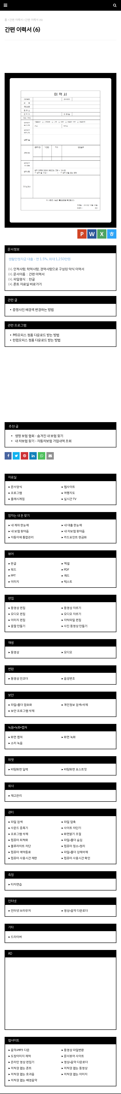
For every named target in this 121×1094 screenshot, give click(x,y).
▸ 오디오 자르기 (71, 614)
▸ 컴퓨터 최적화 (18, 840)
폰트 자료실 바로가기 (27, 284)
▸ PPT (12, 575)
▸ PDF (65, 569)
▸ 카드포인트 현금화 (74, 537)
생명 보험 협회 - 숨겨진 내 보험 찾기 (39, 435)
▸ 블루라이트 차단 (20, 846)
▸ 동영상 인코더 (18, 678)
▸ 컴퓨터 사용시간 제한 (23, 858)
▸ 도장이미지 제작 (20, 1056)
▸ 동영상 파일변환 (73, 1050)
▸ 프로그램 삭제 (18, 834)
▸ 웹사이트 (68, 487)
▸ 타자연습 (15, 884)
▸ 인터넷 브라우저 (20, 910)
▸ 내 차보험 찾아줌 (73, 531)
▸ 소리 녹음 (16, 743)
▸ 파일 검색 (16, 822)
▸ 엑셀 (66, 563)
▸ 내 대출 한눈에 (72, 525)
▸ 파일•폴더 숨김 (72, 840)
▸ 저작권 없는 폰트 (20, 1068)
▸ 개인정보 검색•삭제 (75, 705)
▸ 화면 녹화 (69, 737)
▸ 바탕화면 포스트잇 (74, 769)
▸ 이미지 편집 (17, 620)
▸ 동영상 (14, 652)
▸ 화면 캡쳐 (16, 737)
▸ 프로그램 (15, 493)
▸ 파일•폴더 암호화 (20, 705)
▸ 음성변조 (68, 678)
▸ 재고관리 (15, 795)
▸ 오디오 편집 (17, 614)
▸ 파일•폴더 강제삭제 (75, 852)
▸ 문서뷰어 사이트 (73, 1056)
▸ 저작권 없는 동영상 (75, 1068)
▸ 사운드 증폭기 (18, 828)
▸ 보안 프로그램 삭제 (21, 711)
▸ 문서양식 (15, 487)
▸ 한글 (12, 563)
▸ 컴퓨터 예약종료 (20, 852)
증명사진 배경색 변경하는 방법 (33, 309)
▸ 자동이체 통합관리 (21, 537)
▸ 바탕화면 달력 (18, 769)
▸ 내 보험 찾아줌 (19, 531)
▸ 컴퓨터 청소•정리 (73, 846)
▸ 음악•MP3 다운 (19, 1050)
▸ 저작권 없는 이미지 (75, 1074)
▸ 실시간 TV (69, 499)
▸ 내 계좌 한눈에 (19, 525)
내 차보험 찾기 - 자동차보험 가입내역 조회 (43, 441)
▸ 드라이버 (15, 937)
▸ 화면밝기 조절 (71, 834)
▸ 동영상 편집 (17, 608)
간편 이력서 (37, 274)
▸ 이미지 (14, 581)
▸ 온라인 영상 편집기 (21, 1062)
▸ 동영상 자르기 (71, 608)
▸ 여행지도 (68, 493)
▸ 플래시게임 (17, 499)
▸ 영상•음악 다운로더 (75, 910)
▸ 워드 (12, 569)
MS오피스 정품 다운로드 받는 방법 (36, 335)
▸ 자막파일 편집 (71, 620)
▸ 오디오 (67, 652)
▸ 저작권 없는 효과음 (21, 1074)
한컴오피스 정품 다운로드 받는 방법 (36, 340)
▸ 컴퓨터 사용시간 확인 (76, 858)
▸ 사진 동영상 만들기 (75, 626)
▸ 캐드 (66, 575)
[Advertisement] (60, 56)
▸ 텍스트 (67, 581)
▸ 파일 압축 (69, 822)
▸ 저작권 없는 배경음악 (23, 1080)
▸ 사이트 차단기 (71, 828)
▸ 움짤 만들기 (17, 626)
